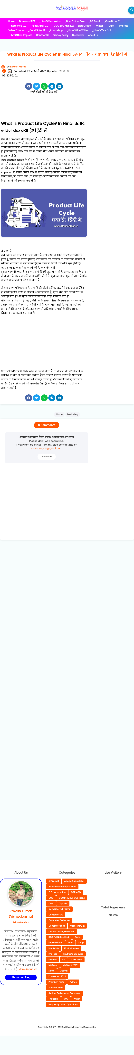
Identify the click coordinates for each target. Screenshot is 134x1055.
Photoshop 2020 (57, 976)
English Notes (55, 942)
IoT (63, 959)
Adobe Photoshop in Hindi (62, 886)
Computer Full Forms (59, 909)
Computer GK (55, 914)
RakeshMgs (90, 1027)
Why (66, 998)
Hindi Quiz (53, 948)
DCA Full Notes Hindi (58, 937)
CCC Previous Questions (72, 898)
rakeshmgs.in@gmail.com (46, 448)
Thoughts (53, 998)
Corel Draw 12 (77, 925)
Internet (52, 959)
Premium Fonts (56, 982)
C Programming (57, 892)
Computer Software (59, 920)
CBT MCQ (76, 892)
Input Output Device (73, 954)
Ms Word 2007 (70, 965)
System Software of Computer (64, 993)
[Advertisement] (43, 110)
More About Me (28, 969)
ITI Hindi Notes (71, 948)
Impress (52, 954)
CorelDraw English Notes (61, 931)
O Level (63, 970)
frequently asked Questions (63, 1004)
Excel (70, 942)
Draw (77, 937)
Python (73, 982)
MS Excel (52, 965)
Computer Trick (56, 925)
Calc (50, 903)
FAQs (81, 942)
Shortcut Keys (55, 987)
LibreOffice (76, 959)
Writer (77, 998)
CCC (50, 898)
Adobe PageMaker (74, 881)
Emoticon (47, 456)
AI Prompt (53, 881)
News (51, 970)
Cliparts (63, 903)
